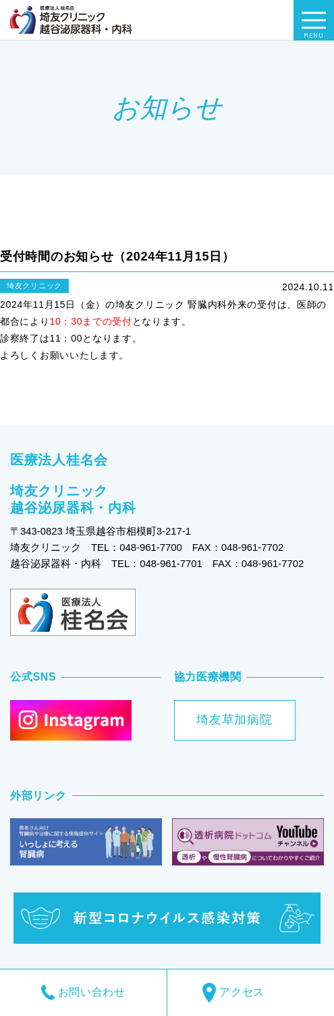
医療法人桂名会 (59, 459)
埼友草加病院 (234, 719)
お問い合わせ (83, 992)
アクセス (250, 992)
